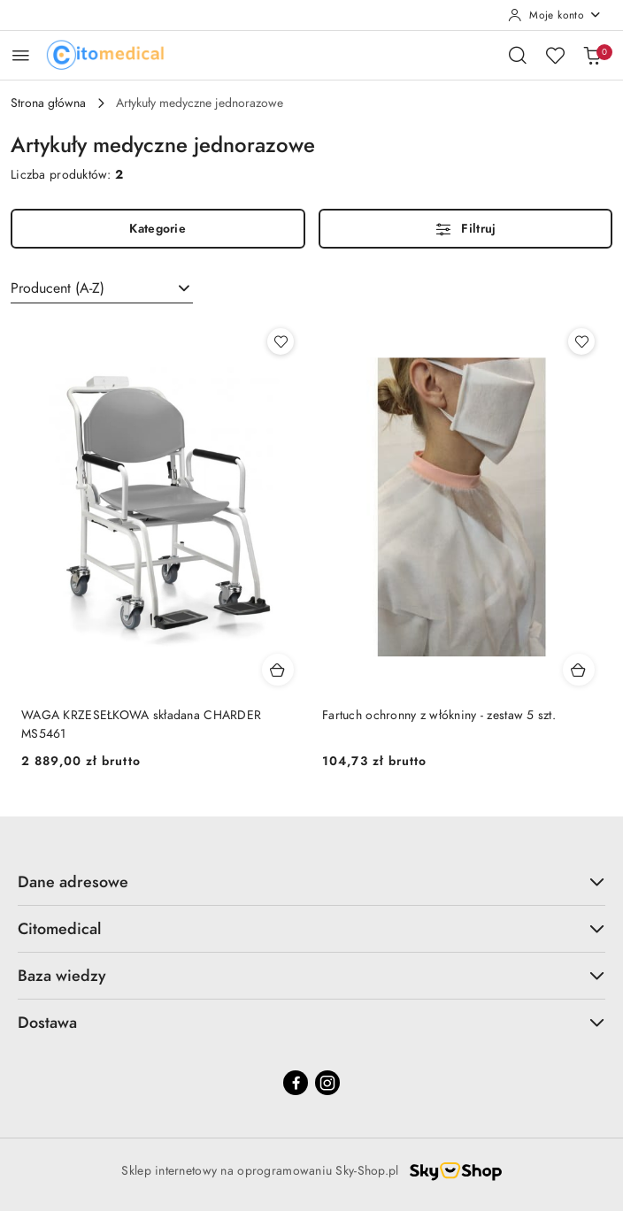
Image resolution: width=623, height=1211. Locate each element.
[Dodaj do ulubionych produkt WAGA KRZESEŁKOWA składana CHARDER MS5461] (280, 341)
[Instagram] (327, 1082)
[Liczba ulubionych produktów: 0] (555, 55)
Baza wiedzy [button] (311, 975)
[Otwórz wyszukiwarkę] (517, 55)
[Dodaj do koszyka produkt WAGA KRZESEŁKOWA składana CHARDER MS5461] (278, 670)
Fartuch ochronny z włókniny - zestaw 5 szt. (439, 715)
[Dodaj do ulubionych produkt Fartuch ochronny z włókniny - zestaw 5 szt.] (581, 341)
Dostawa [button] (311, 1022)
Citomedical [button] (311, 928)
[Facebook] (295, 1082)
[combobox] (102, 288)
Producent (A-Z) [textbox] (57, 288)
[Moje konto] (555, 15)
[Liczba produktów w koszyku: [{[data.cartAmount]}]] (592, 55)
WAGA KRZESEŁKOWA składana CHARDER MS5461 (141, 724)
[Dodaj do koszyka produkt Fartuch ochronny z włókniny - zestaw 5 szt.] (579, 670)
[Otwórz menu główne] (21, 55)
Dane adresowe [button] (311, 881)
